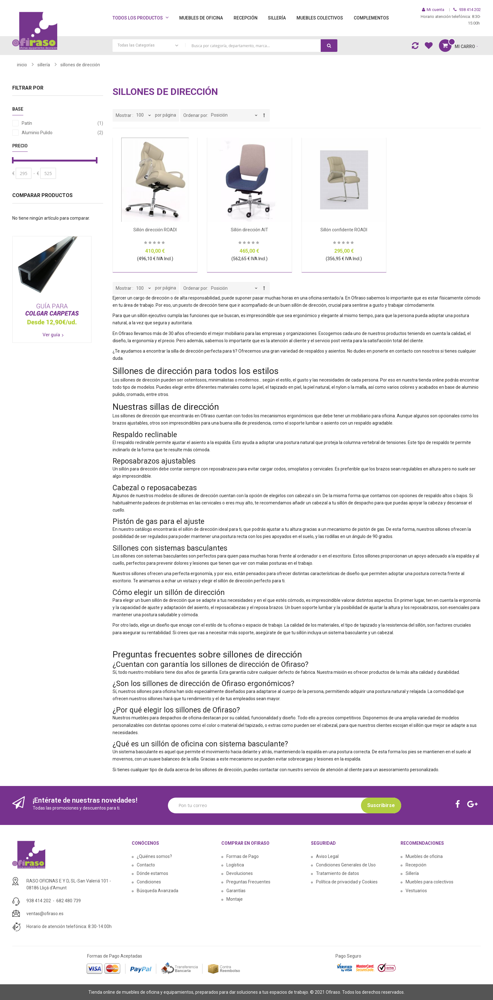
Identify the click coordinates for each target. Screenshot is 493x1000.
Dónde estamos (152, 873)
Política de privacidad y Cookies (347, 881)
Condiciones (149, 881)
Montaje (234, 899)
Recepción (416, 864)
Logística (235, 864)
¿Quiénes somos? (154, 856)
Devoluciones (239, 873)
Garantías (236, 890)
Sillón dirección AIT (249, 229)
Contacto (146, 864)
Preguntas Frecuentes (248, 881)
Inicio (22, 64)
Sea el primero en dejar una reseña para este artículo (155, 243)
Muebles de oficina (424, 856)
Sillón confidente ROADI (343, 229)
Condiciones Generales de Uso (346, 864)
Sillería (412, 873)
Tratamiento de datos (337, 873)
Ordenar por (195, 115)
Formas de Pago (242, 856)
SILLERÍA (43, 64)
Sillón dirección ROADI (155, 229)
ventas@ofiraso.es (45, 913)
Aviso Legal (327, 856)
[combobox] (225, 45)
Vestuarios (416, 890)
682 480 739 (68, 900)
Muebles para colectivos (429, 881)
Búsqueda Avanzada (157, 890)
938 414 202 (38, 900)
